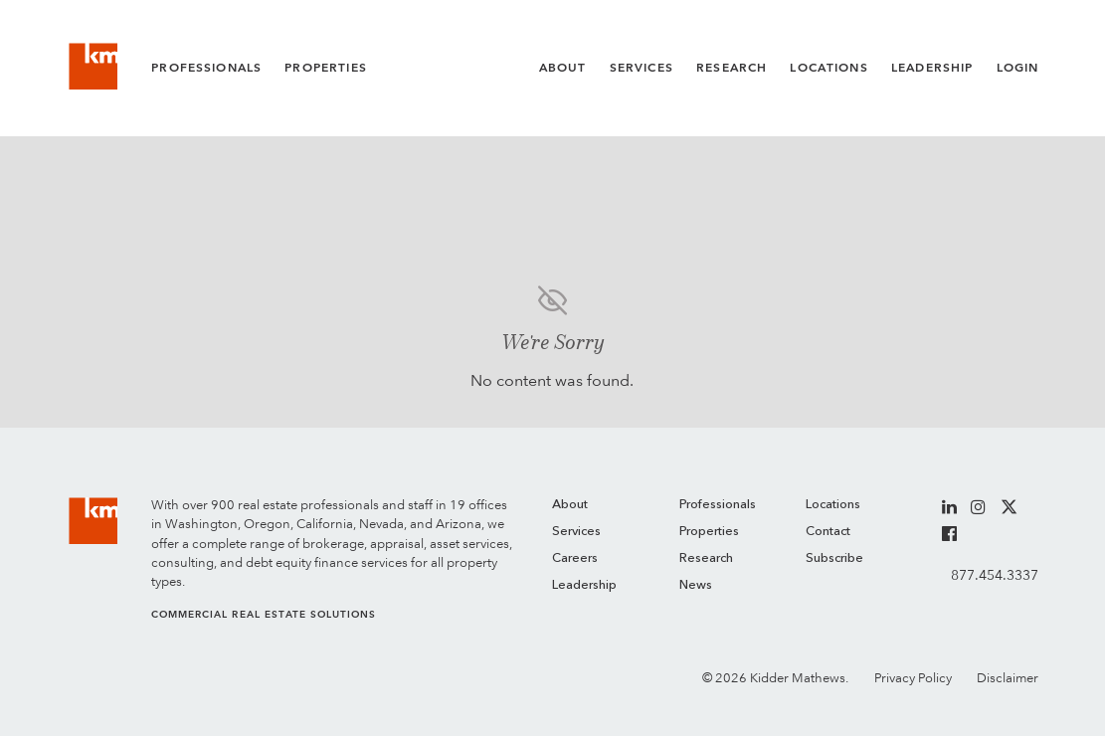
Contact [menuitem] (828, 531)
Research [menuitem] (706, 558)
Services (641, 68)
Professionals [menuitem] (717, 504)
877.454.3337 (994, 575)
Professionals (206, 68)
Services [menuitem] (576, 531)
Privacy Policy (913, 677)
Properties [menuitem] (709, 531)
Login (1018, 68)
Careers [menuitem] (575, 558)
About (563, 68)
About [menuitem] (570, 504)
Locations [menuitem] (833, 504)
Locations (828, 68)
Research (731, 68)
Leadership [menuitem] (584, 585)
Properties (325, 68)
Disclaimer (1007, 677)
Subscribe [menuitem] (834, 558)
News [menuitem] (695, 585)
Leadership (932, 68)
